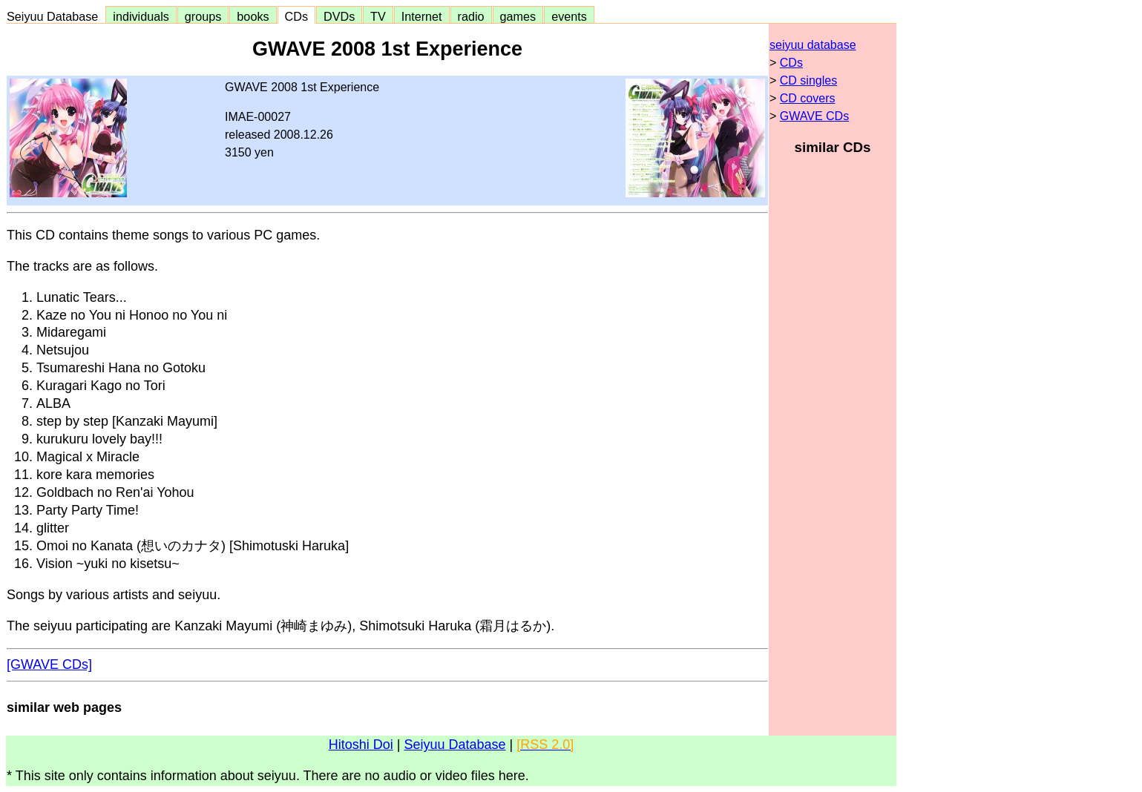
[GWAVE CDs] (49, 664)
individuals (141, 16)
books (252, 16)
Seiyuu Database (56, 16)
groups (203, 16)
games (518, 16)
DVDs (339, 16)
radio (471, 16)
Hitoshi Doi (361, 744)
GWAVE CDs (814, 116)
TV (378, 16)
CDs (296, 16)
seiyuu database (812, 45)
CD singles (808, 80)
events (569, 16)
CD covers (808, 98)
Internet (422, 16)
